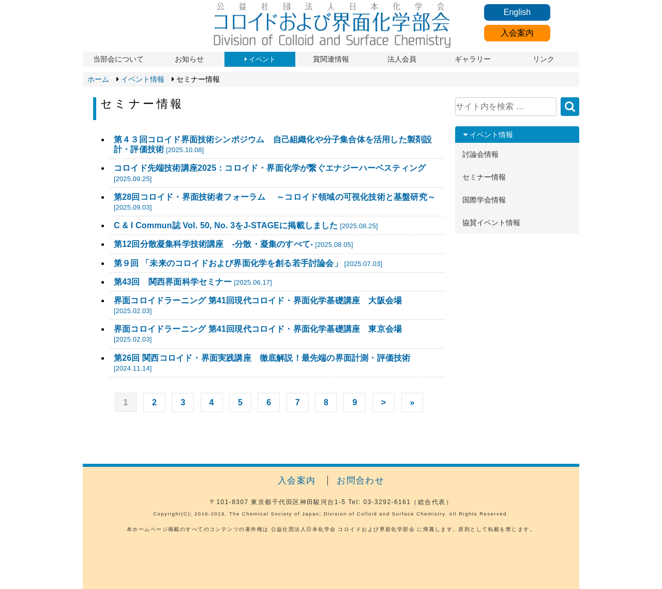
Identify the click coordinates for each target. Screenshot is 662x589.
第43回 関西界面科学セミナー (193, 281)
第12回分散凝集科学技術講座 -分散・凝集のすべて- (233, 244)
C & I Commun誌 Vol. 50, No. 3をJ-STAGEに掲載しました (246, 225)
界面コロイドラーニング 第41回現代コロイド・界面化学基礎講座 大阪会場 (258, 305)
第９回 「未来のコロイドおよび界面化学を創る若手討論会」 (248, 263)
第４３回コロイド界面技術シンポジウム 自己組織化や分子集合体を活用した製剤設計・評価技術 (273, 144)
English (517, 12)
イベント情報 (142, 79)
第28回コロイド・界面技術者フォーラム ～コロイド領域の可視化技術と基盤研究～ (274, 202)
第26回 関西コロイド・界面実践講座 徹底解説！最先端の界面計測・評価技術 (262, 363)
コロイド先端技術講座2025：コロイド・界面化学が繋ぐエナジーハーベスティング (270, 173)
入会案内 (517, 32)
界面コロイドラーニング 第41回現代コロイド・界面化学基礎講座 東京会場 (258, 334)
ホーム (98, 79)
